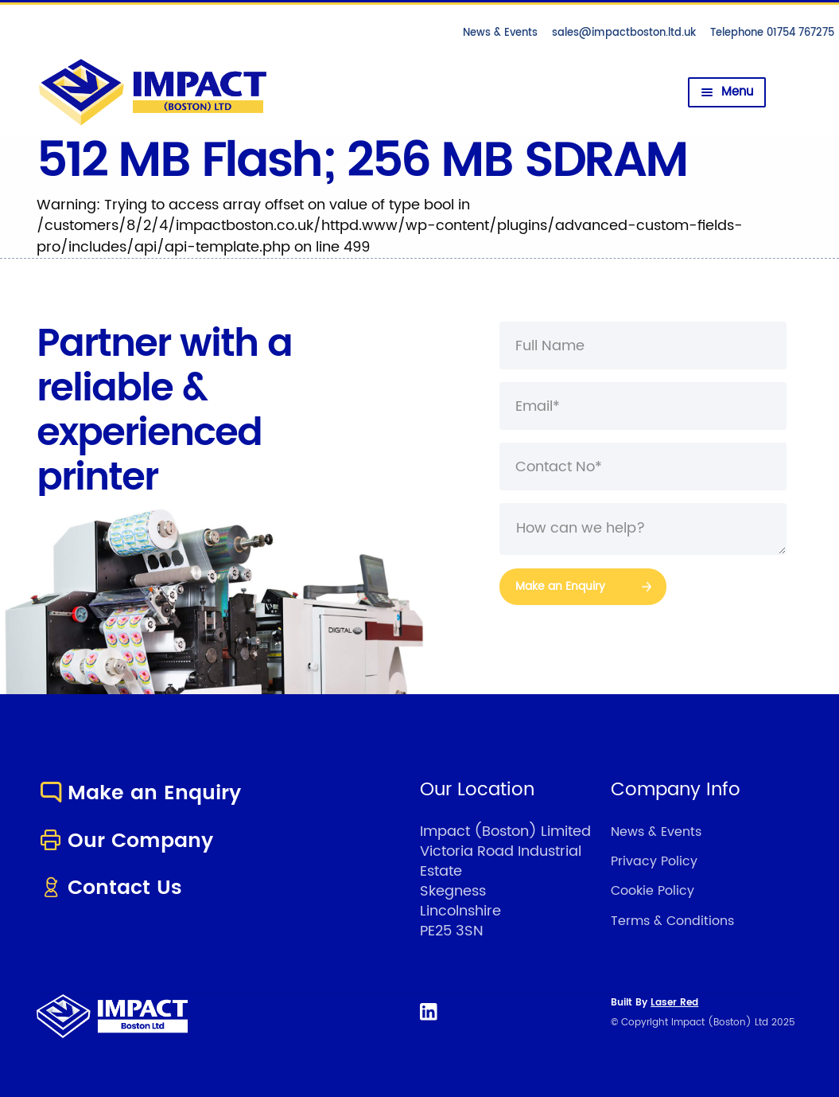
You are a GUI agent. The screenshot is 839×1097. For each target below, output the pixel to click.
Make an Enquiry (139, 793)
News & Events (500, 33)
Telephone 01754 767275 (772, 33)
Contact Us (109, 888)
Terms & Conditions (672, 921)
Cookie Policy (652, 890)
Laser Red (674, 1002)
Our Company (125, 841)
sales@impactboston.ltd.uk (624, 33)
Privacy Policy (654, 861)
